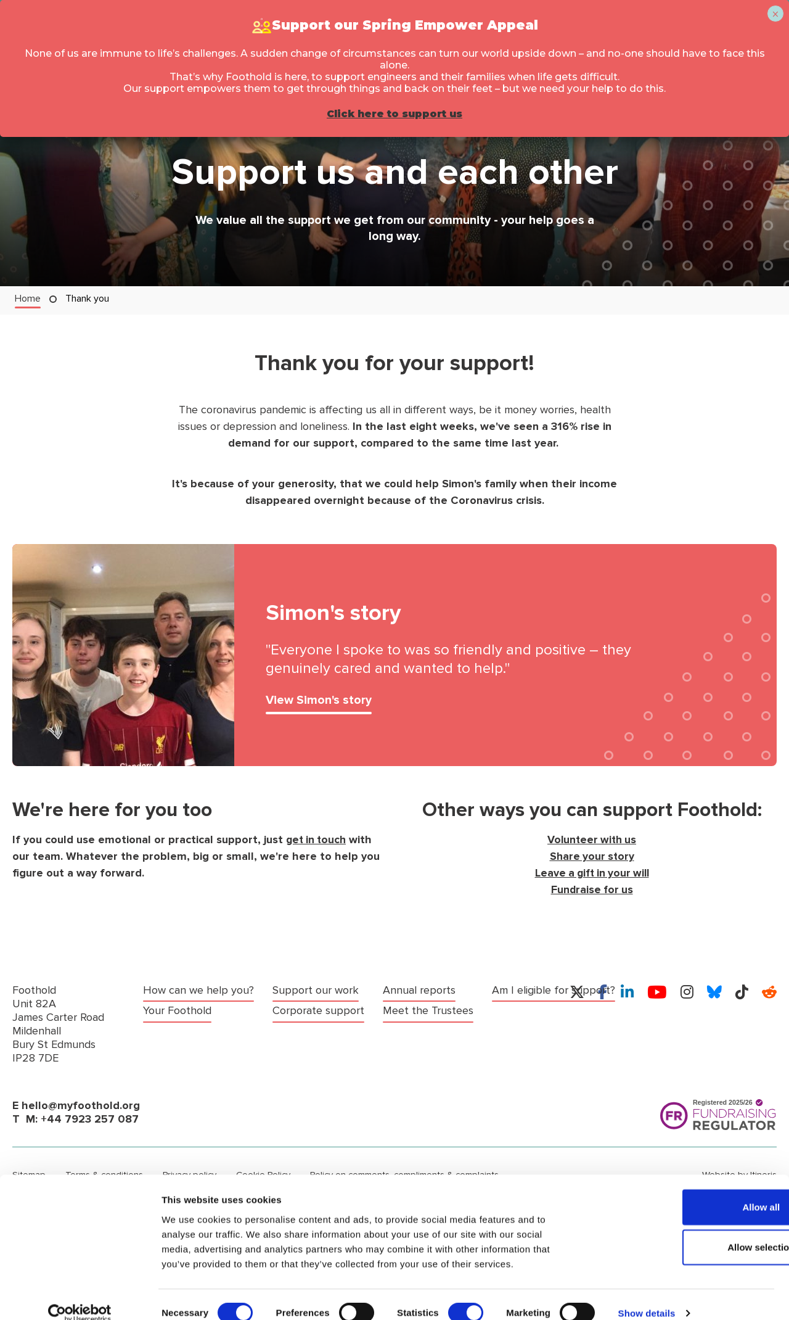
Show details (647, 1295)
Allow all (686, 1189)
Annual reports (308, 1010)
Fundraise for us (592, 889)
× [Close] (775, 14)
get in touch (318, 839)
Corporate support (318, 990)
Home (28, 298)
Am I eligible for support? (444, 990)
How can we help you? (198, 990)
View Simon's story (319, 700)
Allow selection (685, 1229)
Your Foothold (177, 1010)
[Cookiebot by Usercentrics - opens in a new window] (80, 1296)
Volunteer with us (592, 839)
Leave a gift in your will (592, 873)
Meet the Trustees (317, 1029)
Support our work (186, 1029)
